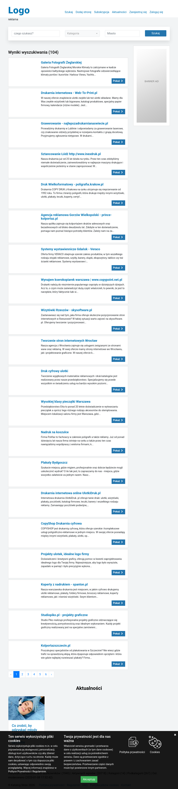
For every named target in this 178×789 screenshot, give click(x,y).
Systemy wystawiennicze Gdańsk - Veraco (70, 249)
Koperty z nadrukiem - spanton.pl (64, 584)
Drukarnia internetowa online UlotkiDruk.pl (71, 493)
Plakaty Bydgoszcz (54, 462)
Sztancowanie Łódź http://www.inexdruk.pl (71, 154)
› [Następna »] (51, 674)
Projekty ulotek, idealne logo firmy (65, 554)
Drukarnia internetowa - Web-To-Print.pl (69, 93)
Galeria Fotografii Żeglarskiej (61, 62)
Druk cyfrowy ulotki (54, 371)
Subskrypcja (101, 12)
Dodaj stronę (83, 12)
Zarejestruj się (138, 12)
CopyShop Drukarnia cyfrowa (61, 523)
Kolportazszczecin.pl (55, 645)
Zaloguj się (156, 12)
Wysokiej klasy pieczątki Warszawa (66, 401)
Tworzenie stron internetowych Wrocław (69, 340)
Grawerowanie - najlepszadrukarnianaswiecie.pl (74, 123)
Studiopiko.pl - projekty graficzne (64, 615)
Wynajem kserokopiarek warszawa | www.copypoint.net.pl (81, 279)
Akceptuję (89, 779)
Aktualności (119, 12)
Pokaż (118, 81)
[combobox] (82, 33)
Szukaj (69, 12)
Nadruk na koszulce (55, 432)
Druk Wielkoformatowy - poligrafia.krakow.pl (72, 184)
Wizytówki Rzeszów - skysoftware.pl (66, 310)
